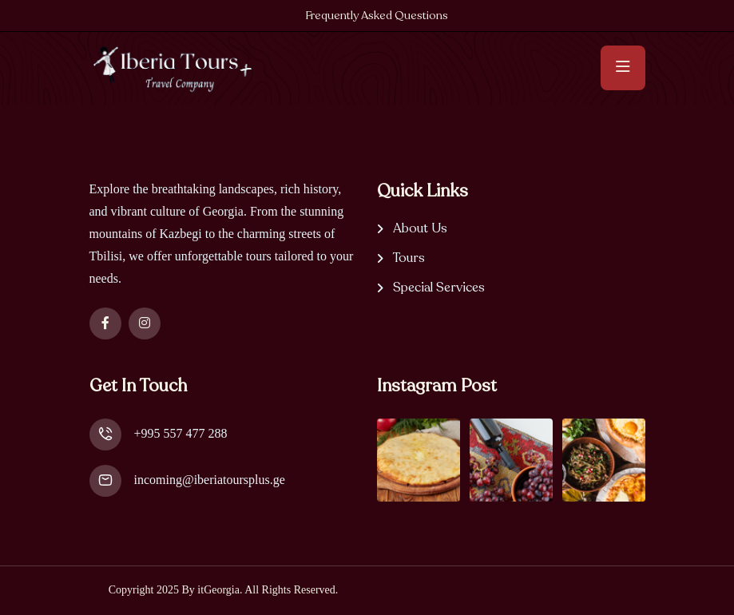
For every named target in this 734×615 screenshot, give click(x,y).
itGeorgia (218, 590)
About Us (420, 228)
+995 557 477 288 (181, 433)
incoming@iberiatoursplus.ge (209, 479)
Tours (409, 258)
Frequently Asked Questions (376, 15)
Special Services (439, 288)
